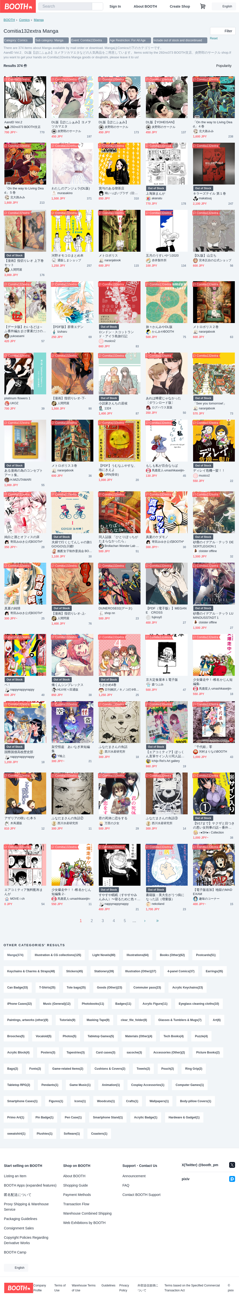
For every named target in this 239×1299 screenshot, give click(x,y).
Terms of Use (60, 1288)
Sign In (115, 6)
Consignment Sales (19, 1228)
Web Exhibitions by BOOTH (84, 1223)
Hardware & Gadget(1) (184, 1117)
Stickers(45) (74, 971)
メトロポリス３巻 (64, 465)
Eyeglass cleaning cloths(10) (199, 1003)
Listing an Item (15, 1176)
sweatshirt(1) (16, 1133)
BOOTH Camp (15, 1252)
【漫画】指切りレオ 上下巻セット (24, 263)
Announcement (134, 1176)
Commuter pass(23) (147, 987)
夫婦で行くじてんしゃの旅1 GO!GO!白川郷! (72, 544)
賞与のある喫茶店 (112, 188)
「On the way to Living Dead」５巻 (24, 190)
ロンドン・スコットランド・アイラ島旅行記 (116, 334)
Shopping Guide (75, 1185)
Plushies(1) (45, 1133)
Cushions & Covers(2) (110, 1068)
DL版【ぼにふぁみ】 (113, 122)
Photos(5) (69, 1036)
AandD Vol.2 (13, 122)
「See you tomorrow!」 (210, 403)
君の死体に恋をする (113, 818)
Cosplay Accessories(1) (147, 1085)
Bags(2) (12, 1068)
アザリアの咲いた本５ (20, 818)
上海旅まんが (155, 193)
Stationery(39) (104, 971)
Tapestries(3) (76, 1052)
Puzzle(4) (201, 1036)
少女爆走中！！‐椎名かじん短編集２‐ (71, 892)
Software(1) (72, 1133)
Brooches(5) (16, 1036)
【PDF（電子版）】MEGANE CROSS (166, 610)
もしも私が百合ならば (162, 465)
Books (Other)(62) (172, 955)
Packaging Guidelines (20, 1219)
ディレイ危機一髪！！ (209, 470)
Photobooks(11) (93, 1003)
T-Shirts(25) (47, 987)
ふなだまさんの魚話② (68, 818)
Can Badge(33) (17, 987)
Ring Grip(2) (193, 1068)
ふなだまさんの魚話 (113, 747)
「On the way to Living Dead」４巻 (212, 124)
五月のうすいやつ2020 (162, 255)
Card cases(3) (105, 1052)
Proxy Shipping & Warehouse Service (26, 1206)
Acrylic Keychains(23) (187, 987)
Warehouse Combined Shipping (87, 1213)
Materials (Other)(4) (138, 1036)
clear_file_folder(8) (134, 1020)
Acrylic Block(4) (18, 1052)
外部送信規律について (148, 1288)
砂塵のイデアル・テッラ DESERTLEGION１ (213, 544)
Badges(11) (123, 1003)
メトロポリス (108, 255)
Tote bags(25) (76, 987)
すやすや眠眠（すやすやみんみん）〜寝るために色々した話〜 (118, 897)
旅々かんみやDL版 (159, 327)
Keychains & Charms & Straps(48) (31, 971)
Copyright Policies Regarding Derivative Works (26, 1240)
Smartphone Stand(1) (108, 1117)
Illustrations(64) (138, 955)
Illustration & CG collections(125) (58, 955)
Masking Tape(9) (98, 1020)
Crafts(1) (132, 1101)
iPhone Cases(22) (19, 1003)
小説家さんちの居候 (113, 403)
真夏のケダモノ (157, 537)
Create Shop (180, 6)
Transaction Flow (76, 1204)
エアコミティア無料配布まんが (23, 892)
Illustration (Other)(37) (140, 971)
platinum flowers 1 (17, 398)
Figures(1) (56, 1101)
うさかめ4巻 (108, 685)
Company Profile (39, 1288)
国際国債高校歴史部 (18, 752)
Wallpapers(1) (159, 1101)
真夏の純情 (12, 608)
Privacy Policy (124, 1288)
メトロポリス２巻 (206, 327)
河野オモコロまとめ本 (68, 255)
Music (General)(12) (56, 1003)
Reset (214, 38)
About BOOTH (145, 6)
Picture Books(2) (208, 1052)
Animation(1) (111, 1085)
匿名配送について (17, 1195)
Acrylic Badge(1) (145, 1117)
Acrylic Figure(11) (154, 1003)
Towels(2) (143, 1068)
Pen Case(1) (73, 1117)
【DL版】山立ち (204, 255)
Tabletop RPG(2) (18, 1085)
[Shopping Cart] (203, 6)
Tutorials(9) (67, 1020)
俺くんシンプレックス (68, 685)
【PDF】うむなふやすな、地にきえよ (118, 468)
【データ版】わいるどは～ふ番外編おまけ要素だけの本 (23, 329)
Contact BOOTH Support (142, 1195)
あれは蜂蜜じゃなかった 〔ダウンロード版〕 (165, 400)
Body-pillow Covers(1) (195, 1101)
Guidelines (108, 1285)
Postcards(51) (205, 955)
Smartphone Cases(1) (22, 1101)
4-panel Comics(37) (181, 971)
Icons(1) (80, 1101)
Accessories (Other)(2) (169, 1052)
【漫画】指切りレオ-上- (69, 613)
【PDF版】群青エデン (68, 327)
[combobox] (65, 6)
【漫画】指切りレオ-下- (69, 398)
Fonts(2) (35, 1068)
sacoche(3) (134, 1052)
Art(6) (217, 1020)
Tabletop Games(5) (101, 1036)
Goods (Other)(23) (109, 987)
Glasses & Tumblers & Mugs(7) (180, 1020)
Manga (39, 20)
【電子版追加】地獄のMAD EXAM (212, 892)
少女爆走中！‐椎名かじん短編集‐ (213, 682)
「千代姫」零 (202, 747)
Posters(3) (48, 1052)
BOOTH (9, 20)
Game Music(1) (80, 1085)
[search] (87, 6)
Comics (24, 20)
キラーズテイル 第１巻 (209, 193)
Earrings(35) (214, 971)
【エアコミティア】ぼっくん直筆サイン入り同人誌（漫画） (165, 754)
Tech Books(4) (174, 1036)
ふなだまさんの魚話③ (162, 818)
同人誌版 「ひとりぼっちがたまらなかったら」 (118, 539)
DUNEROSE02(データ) (115, 608)
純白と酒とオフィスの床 (22, 537)
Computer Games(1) (190, 1085)
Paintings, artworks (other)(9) (27, 1020)
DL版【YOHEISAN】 (161, 122)
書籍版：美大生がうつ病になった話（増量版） (165, 897)
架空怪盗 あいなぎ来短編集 (71, 749)
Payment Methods (77, 1195)
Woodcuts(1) (106, 1101)
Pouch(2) (167, 1068)
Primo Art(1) (15, 1117)
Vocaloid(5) (44, 1036)
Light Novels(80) (103, 955)
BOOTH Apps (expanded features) (30, 1185)
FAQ (126, 1185)
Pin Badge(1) (44, 1117)
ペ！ (7, 685)
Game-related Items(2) (67, 1068)
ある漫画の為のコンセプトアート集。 (23, 473)
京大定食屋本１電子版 (162, 679)
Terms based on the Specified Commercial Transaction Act (192, 1288)
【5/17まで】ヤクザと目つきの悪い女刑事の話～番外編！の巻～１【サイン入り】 (214, 825)
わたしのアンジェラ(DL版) (71, 188)
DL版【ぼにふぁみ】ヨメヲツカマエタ (71, 124)
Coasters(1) (99, 1133)
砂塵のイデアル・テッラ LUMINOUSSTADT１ (213, 615)
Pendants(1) (50, 1085)
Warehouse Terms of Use (84, 1288)
